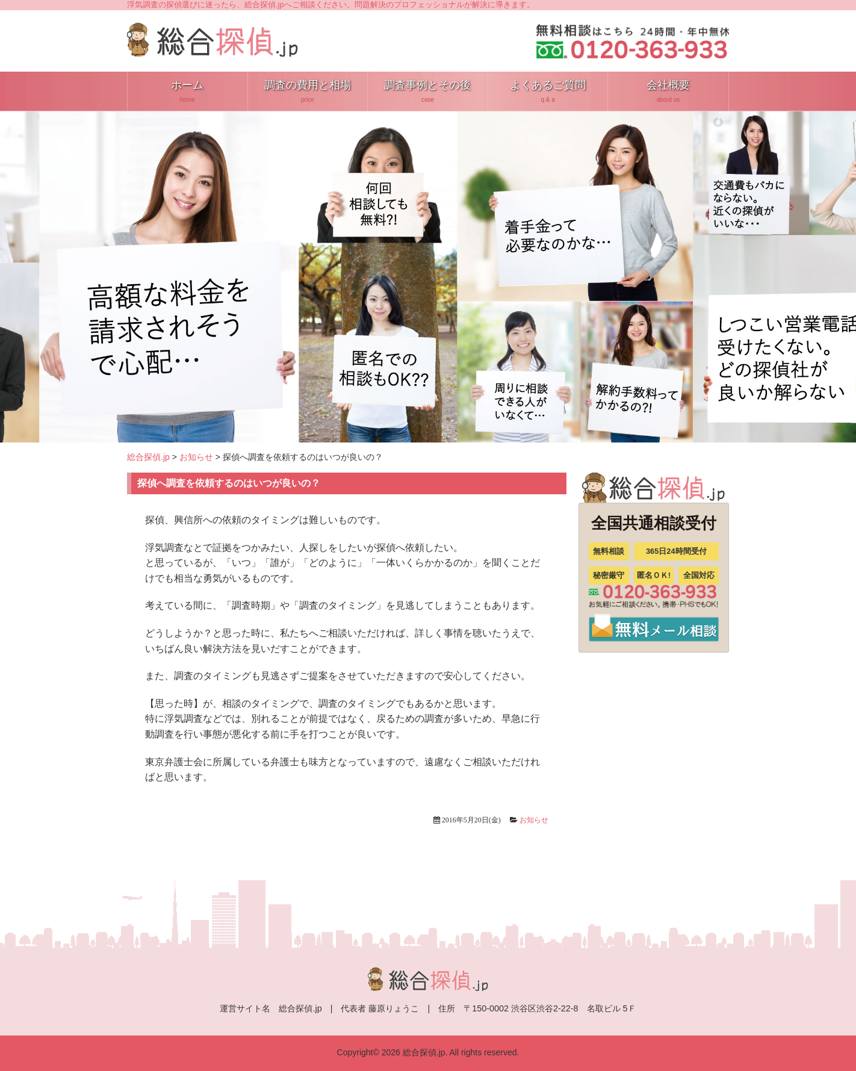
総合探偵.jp (148, 457)
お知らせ (196, 457)
